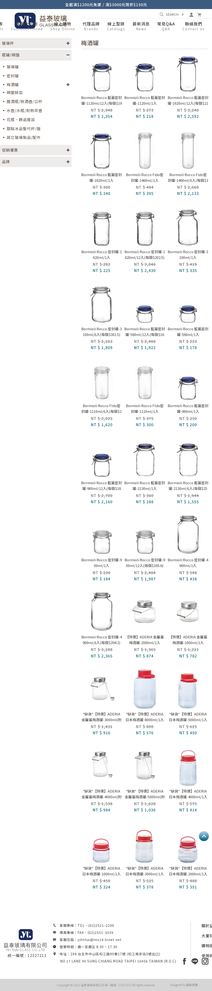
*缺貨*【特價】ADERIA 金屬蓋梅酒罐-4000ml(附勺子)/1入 (102, 794)
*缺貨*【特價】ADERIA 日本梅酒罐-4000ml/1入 (188, 794)
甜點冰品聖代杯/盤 (24, 128)
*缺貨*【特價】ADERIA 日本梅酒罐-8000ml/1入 (144, 716)
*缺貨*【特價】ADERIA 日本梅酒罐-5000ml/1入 (188, 716)
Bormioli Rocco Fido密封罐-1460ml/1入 (144, 177)
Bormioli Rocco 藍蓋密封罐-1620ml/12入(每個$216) (188, 101)
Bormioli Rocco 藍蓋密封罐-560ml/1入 (188, 331)
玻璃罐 (13, 66)
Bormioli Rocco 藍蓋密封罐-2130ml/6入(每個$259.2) (188, 486)
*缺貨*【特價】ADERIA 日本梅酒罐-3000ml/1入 (144, 871)
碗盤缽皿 (15, 92)
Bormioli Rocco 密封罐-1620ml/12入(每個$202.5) (144, 254)
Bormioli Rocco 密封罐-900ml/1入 (101, 562)
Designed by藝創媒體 (184, 985)
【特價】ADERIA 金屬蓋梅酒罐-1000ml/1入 (188, 639)
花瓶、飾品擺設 (21, 119)
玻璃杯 (8, 43)
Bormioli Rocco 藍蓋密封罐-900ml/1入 (188, 408)
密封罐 (13, 76)
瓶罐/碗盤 (11, 55)
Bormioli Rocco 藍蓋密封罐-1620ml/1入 (101, 177)
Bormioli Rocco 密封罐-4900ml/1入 (188, 562)
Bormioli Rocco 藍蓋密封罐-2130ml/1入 (144, 485)
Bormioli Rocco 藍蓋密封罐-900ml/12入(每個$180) (101, 486)
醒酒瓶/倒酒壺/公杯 (24, 101)
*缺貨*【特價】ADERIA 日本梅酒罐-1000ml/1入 (101, 871)
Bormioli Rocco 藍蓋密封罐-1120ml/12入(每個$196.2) (101, 101)
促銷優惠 (10, 150)
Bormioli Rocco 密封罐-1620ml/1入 (101, 254)
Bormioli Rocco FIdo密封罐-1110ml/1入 (145, 408)
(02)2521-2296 (101, 925)
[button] (62, 26)
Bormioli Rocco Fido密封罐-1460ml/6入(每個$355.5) (188, 178)
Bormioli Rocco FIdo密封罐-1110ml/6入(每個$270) (101, 409)
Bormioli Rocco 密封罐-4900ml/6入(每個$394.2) (101, 639)
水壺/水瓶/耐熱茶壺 (24, 110)
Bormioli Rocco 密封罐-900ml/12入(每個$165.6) (144, 562)
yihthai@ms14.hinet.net (100, 939)
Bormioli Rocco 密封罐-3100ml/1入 (188, 254)
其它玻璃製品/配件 (24, 137)
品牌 (6, 161)
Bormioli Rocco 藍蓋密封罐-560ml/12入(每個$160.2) (144, 332)
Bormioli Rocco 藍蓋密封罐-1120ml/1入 (144, 100)
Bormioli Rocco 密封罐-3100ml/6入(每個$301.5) (101, 331)
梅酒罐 (13, 84)
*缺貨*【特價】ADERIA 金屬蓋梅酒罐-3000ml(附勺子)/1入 (102, 717)
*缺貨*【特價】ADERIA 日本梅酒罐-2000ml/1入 (188, 871)
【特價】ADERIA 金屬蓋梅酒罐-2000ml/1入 (144, 639)
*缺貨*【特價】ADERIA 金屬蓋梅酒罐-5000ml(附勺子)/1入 (145, 794)
